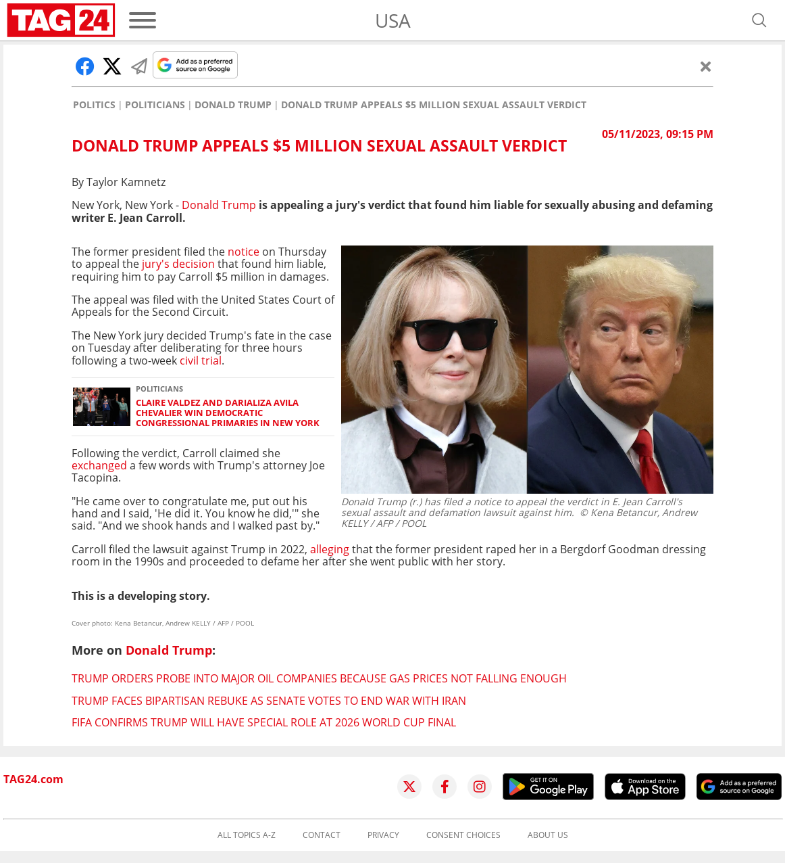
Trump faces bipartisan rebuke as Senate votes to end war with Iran (269, 700)
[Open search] (759, 20)
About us (548, 835)
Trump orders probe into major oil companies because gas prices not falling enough (319, 678)
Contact (321, 835)
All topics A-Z (247, 835)
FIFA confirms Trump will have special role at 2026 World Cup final (264, 722)
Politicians (155, 104)
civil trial (201, 360)
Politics (94, 104)
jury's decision (177, 263)
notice (245, 251)
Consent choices (463, 835)
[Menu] (143, 20)
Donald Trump (233, 104)
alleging (329, 549)
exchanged (101, 465)
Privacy (383, 835)
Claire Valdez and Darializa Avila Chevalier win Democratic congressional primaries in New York (228, 413)
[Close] (706, 66)
